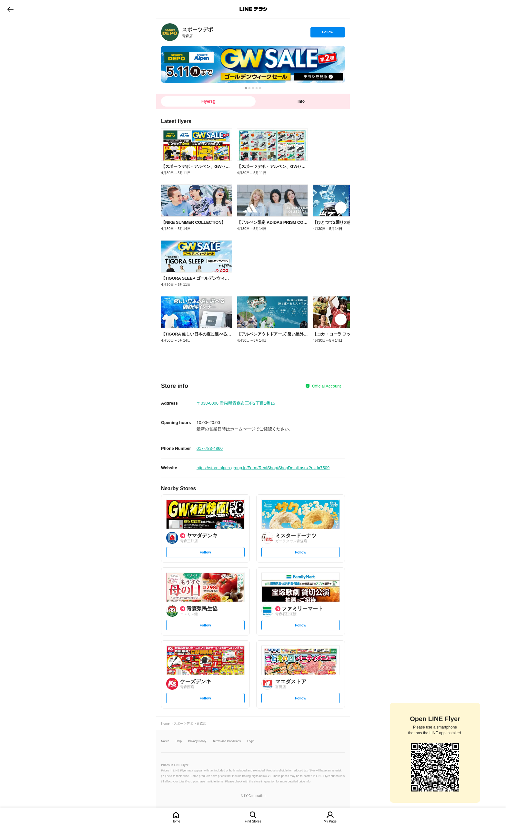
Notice (165, 741)
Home (176, 821)
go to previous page (10, 9)
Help (179, 741)
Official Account (326, 386)
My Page (330, 821)
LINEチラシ (253, 9)
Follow (327, 33)
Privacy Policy (197, 741)
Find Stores (253, 821)
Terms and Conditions (227, 741)
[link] (170, 32)
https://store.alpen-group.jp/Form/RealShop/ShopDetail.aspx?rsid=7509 (263, 467)
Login (250, 741)
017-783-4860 (210, 448)
